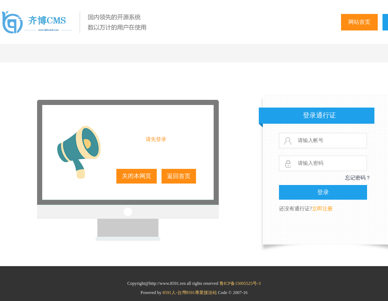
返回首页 (179, 176)
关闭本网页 (136, 176)
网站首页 (359, 22)
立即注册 (322, 208)
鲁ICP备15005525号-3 (240, 283)
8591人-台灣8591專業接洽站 (190, 292)
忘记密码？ (358, 178)
